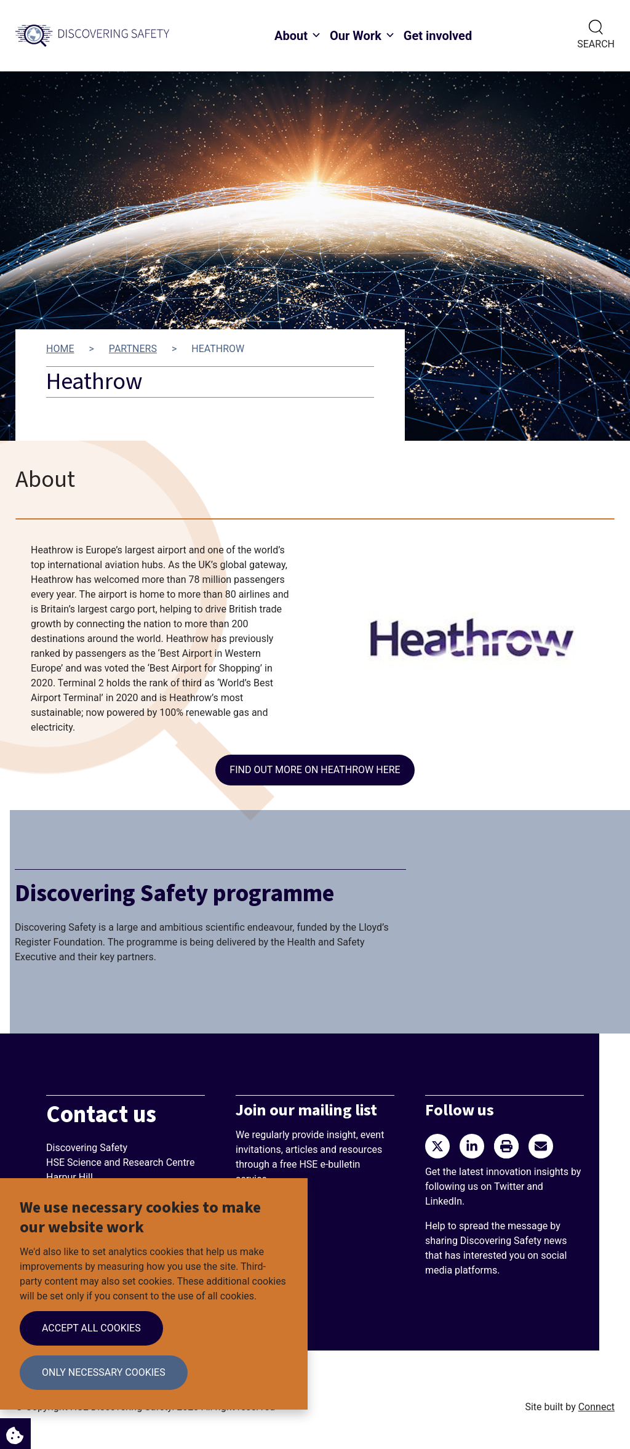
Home (60, 349)
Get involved (438, 35)
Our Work (355, 35)
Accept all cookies (91, 1328)
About (291, 35)
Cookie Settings (11, 1432)
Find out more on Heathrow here (314, 770)
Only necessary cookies (103, 1372)
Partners (133, 349)
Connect (596, 1407)
